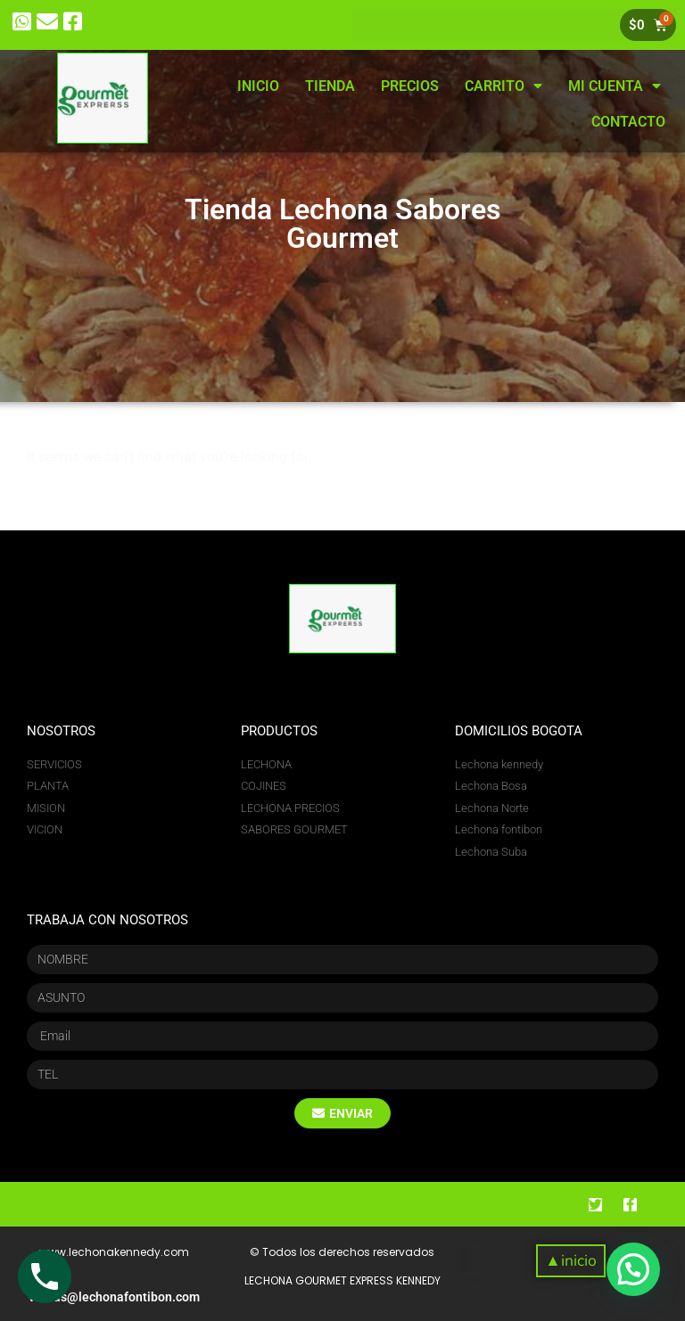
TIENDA (330, 86)
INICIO (258, 86)
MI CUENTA (614, 86)
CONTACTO (628, 121)
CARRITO (503, 86)
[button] (570, 1260)
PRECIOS (410, 86)
